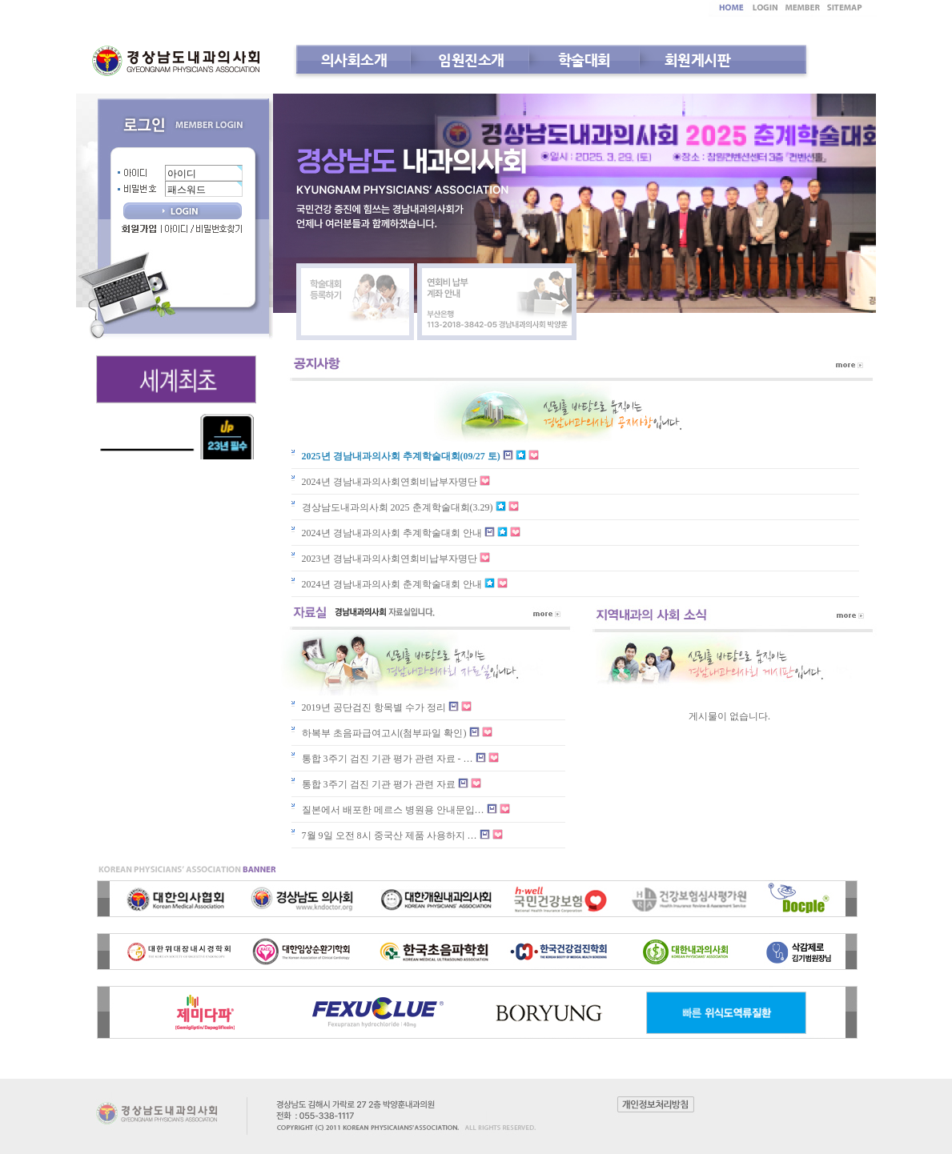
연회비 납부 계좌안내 (496, 301)
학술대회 (584, 59)
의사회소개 (354, 59)
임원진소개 (471, 59)
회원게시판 (698, 59)
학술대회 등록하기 (355, 301)
